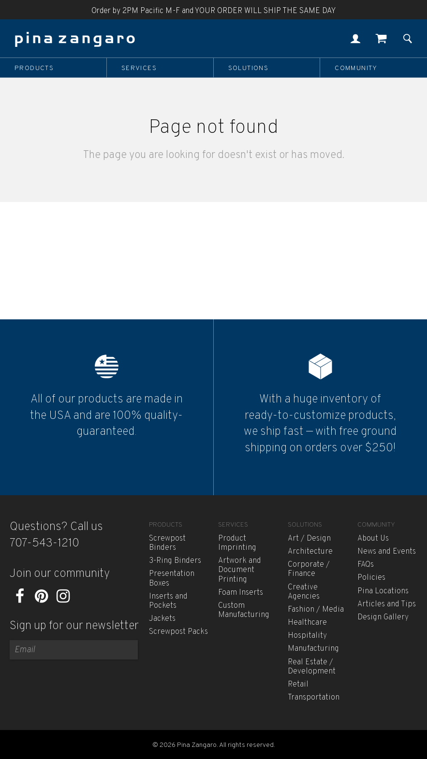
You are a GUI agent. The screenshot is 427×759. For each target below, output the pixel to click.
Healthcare (307, 623)
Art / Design (309, 539)
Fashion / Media (316, 610)
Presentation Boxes (171, 578)
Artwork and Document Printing (239, 570)
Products (34, 68)
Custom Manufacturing (243, 610)
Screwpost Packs (178, 632)
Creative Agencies (304, 592)
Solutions (248, 68)
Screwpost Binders (167, 543)
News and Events (386, 552)
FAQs (365, 565)
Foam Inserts (240, 593)
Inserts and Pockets (168, 601)
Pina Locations (383, 591)
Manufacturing (313, 649)
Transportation (313, 697)
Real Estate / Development (312, 667)
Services (139, 68)
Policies (371, 578)
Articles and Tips (386, 604)
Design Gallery (383, 617)
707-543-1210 (44, 543)
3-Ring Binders (175, 561)
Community (356, 68)
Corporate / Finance (309, 569)
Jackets (162, 619)
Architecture (310, 552)
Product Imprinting (237, 543)
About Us (373, 539)
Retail (298, 684)
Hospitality (307, 636)
